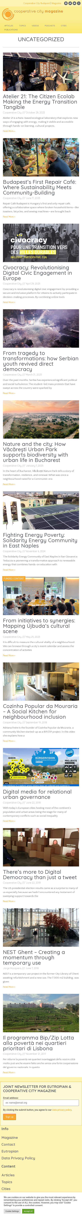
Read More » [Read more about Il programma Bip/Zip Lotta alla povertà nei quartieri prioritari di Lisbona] (9, 1072)
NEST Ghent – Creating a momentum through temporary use (34, 957)
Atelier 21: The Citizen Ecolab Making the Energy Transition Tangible (40, 101)
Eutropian (9, 1151)
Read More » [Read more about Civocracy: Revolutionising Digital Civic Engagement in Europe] (9, 302)
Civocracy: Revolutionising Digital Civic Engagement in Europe (37, 272)
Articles (8, 25)
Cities (63, 25)
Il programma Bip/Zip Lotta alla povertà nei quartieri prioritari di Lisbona (38, 1043)
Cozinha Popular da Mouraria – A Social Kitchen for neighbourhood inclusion (40, 711)
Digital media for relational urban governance (37, 794)
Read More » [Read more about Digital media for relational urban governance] (9, 821)
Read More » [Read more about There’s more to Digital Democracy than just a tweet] (9, 901)
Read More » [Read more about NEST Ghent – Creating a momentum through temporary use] (9, 987)
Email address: (10, 1098)
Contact (8, 1144)
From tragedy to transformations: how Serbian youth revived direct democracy (41, 361)
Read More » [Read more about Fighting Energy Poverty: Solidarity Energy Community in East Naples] (9, 570)
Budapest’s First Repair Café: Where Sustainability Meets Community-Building (39, 187)
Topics (22, 25)
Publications (11, 29)
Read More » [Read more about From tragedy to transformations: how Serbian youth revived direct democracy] (9, 393)
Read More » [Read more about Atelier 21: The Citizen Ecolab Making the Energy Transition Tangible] (9, 131)
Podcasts (50, 25)
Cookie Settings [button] (12, 1211)
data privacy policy (61, 1109)
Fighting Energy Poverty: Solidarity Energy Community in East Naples (40, 540)
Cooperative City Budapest (36, 3)
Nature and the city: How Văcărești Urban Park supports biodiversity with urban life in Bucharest (35, 452)
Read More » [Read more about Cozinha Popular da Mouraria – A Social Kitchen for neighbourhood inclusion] (9, 741)
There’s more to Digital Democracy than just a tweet (40, 874)
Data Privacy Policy (18, 1158)
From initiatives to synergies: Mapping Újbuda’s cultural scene (39, 625)
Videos (35, 25)
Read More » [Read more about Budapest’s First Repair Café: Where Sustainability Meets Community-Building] (9, 216)
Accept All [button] (28, 1211)
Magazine (56, 3)
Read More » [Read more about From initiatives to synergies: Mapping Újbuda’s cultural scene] (9, 655)
